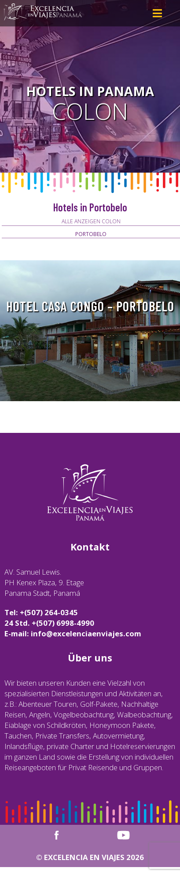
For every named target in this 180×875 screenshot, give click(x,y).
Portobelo (91, 234)
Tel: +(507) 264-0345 (41, 612)
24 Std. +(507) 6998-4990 (49, 623)
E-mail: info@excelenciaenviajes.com (72, 633)
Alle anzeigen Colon (91, 221)
